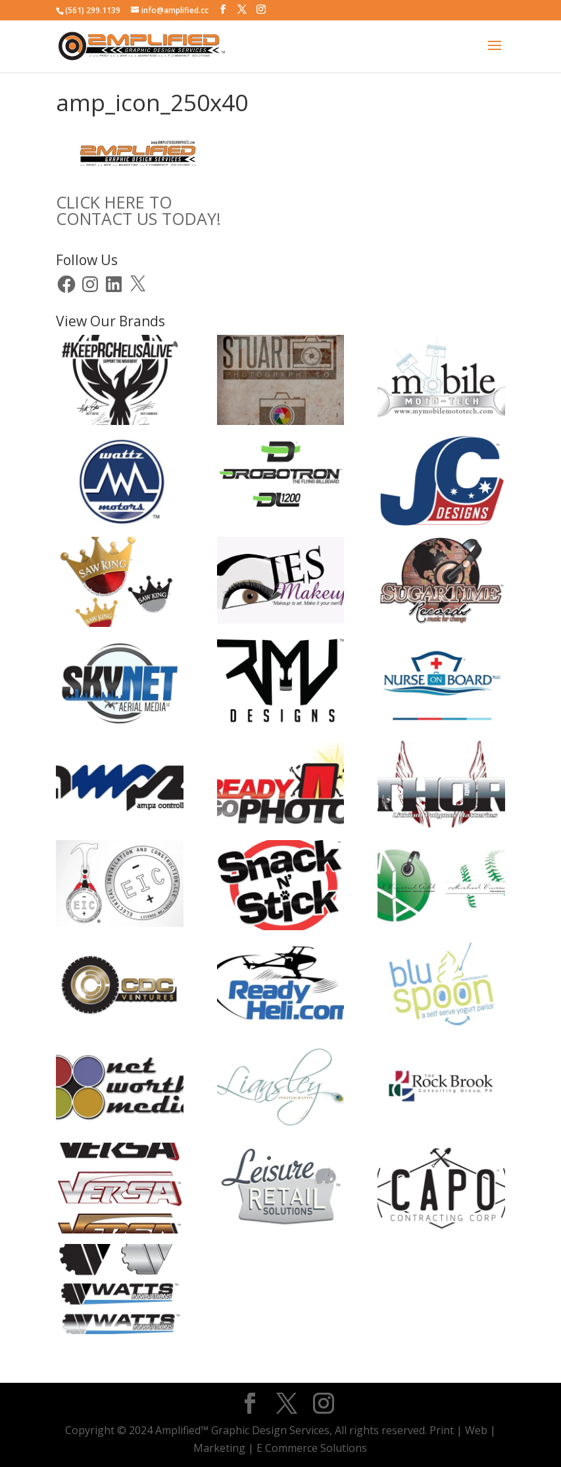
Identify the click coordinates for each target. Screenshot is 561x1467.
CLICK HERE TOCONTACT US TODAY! (138, 210)
